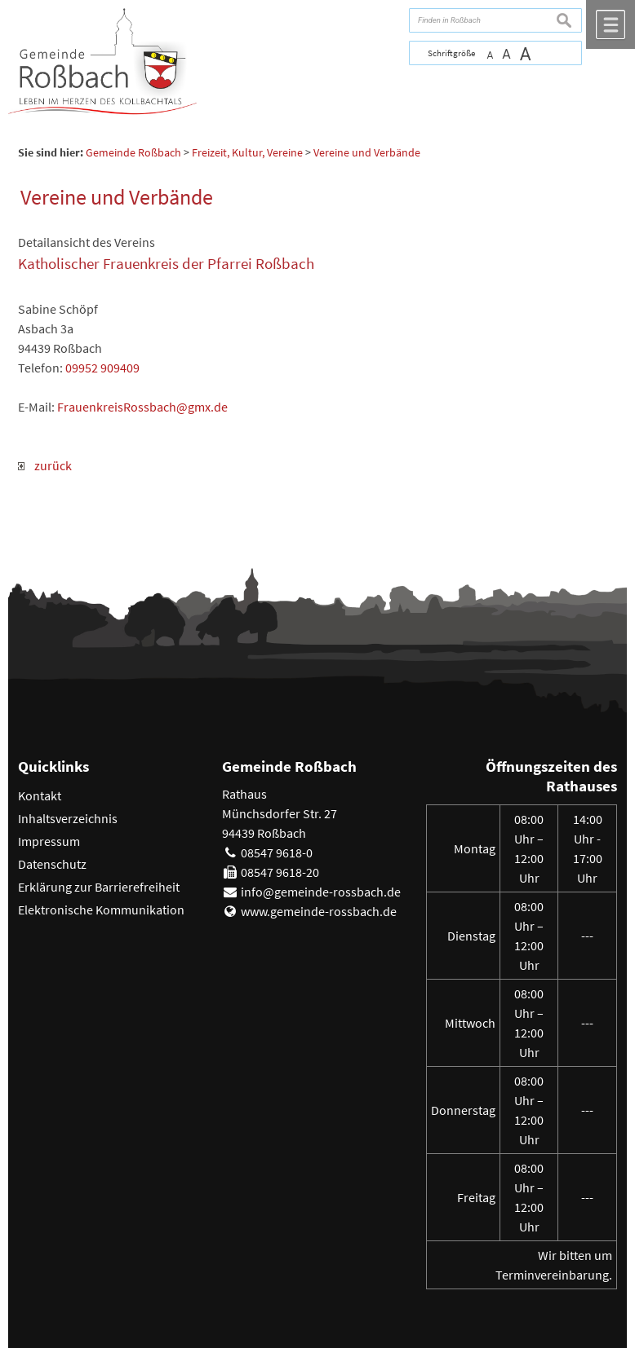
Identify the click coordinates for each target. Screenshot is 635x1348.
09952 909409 (102, 367)
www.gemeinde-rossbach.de (319, 911)
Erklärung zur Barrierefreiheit (99, 887)
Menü (610, 24)
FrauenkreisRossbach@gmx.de (142, 407)
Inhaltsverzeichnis (68, 818)
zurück (45, 465)
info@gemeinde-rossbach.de (321, 891)
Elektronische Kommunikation (101, 909)
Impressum (49, 841)
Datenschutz (52, 864)
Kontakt (39, 795)
